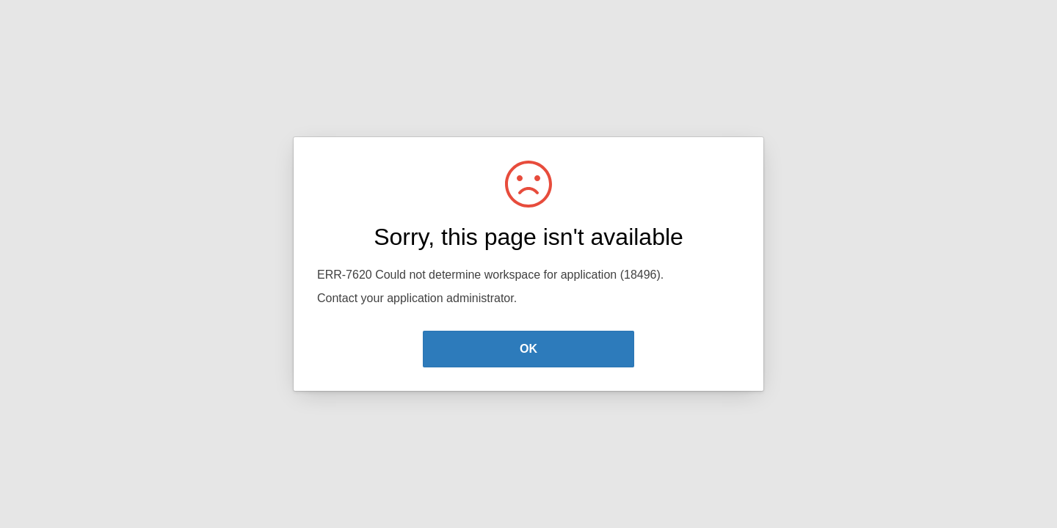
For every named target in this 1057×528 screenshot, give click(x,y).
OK (528, 348)
